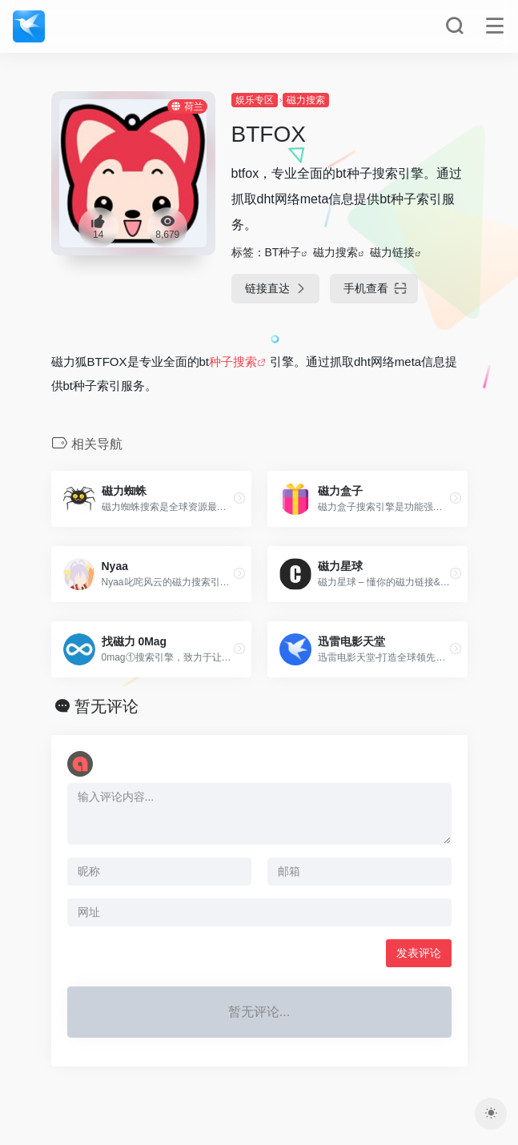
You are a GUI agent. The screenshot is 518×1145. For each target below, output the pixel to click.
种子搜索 (233, 361)
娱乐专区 (254, 100)
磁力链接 (392, 252)
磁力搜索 (306, 100)
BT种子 (283, 252)
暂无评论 (106, 706)
